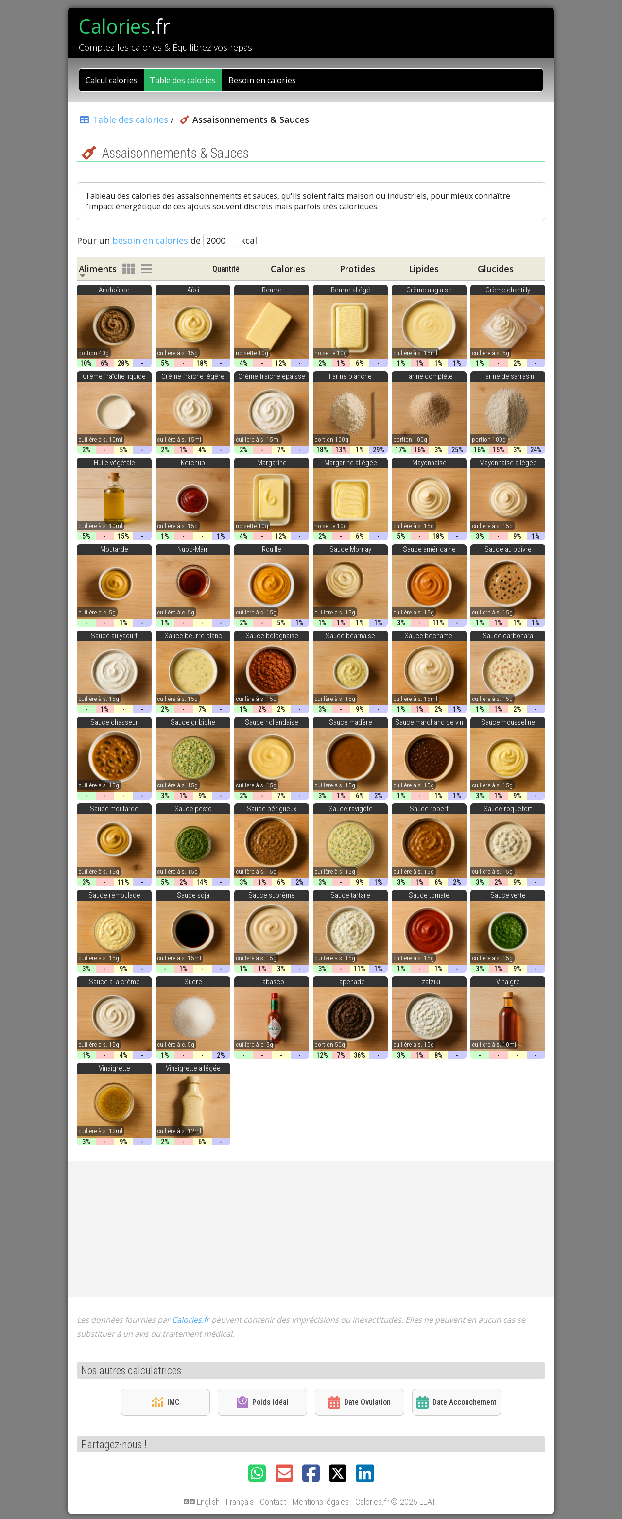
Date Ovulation (359, 1402)
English (208, 1502)
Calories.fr (190, 1319)
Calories (124, 26)
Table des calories (183, 80)
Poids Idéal (263, 1402)
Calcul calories (112, 80)
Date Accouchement (456, 1402)
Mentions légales (321, 1502)
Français (240, 1502)
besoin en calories (150, 240)
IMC (165, 1402)
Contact (273, 1502)
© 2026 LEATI (414, 1502)
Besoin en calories (262, 80)
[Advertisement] (311, 1229)
